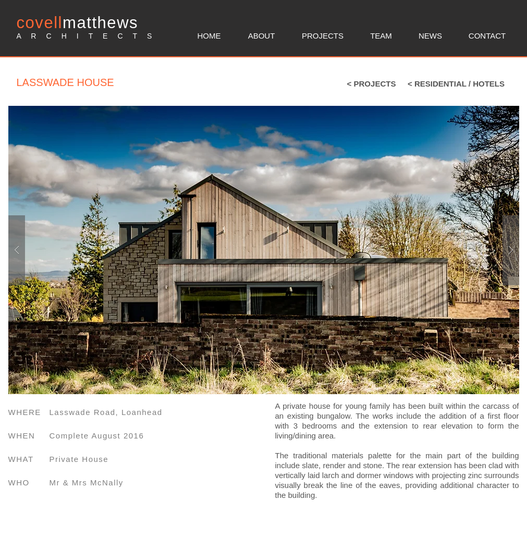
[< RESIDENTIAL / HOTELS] (456, 83)
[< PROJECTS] (372, 83)
